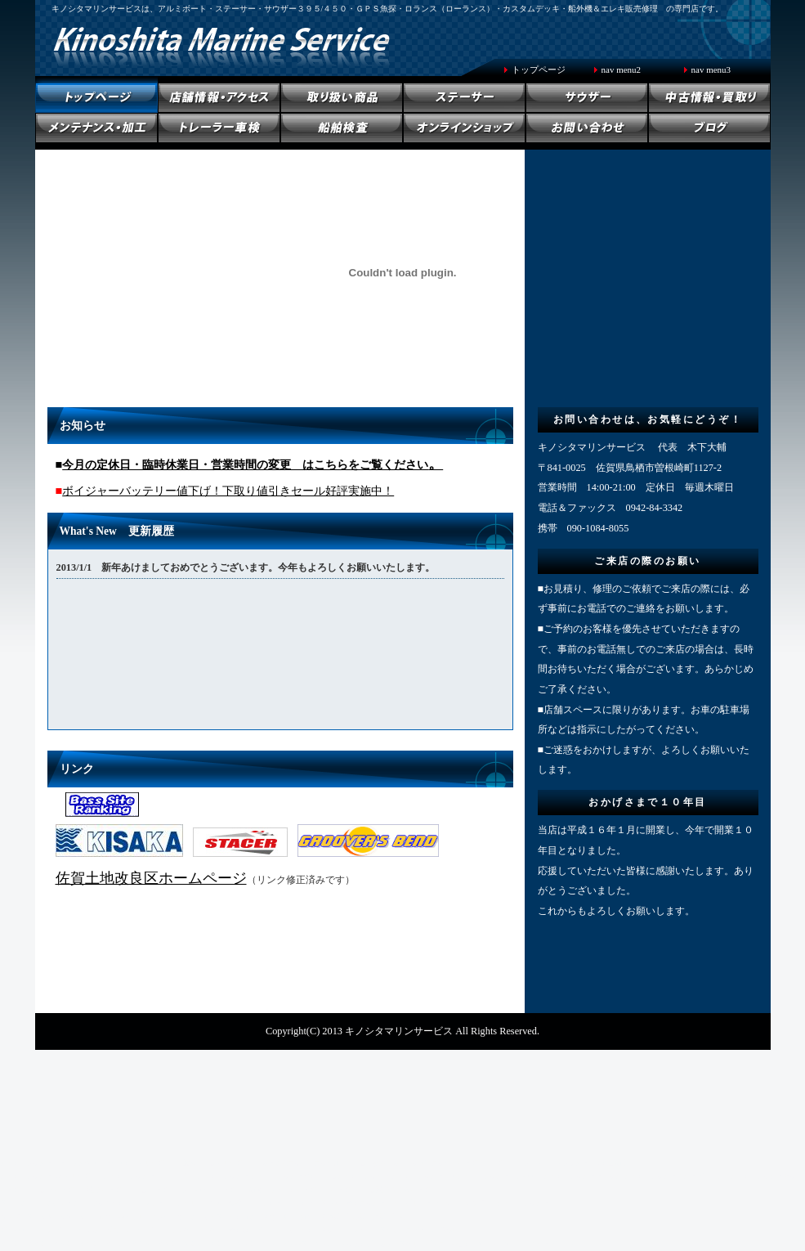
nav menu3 (711, 69)
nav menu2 (622, 69)
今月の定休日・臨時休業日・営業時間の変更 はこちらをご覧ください (245, 464)
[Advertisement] (402, 1106)
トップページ (539, 69)
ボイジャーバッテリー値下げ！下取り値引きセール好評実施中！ (228, 490)
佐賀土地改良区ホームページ (151, 878)
